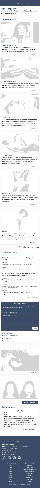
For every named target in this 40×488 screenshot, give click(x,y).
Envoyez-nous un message (9, 452)
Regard (10, 467)
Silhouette (10, 475)
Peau (10, 481)
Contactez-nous (7, 340)
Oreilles (10, 471)
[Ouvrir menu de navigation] (2, 3)
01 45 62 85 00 (7, 338)
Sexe (10, 477)
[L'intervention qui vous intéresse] (19, 312)
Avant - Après (29, 467)
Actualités (29, 465)
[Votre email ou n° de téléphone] (19, 310)
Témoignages (29, 479)
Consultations (29, 473)
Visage (10, 465)
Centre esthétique (29, 471)
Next (22, 410)
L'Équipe (29, 475)
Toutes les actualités (32, 297)
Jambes (10, 479)
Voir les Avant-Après (29, 402)
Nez (10, 469)
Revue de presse (29, 477)
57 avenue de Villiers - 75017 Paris (11, 454)
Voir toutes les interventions (27, 247)
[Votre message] (19, 319)
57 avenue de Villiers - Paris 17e (11, 335)
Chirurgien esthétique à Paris (29, 469)
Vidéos (29, 481)
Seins (10, 473)
